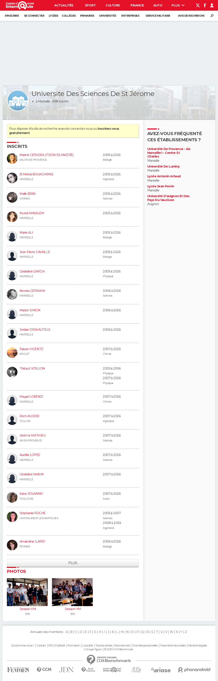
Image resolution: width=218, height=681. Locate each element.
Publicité (60, 645)
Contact (41, 645)
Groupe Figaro (93, 649)
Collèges (69, 15)
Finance (137, 5)
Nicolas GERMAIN (32, 291)
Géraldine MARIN (32, 474)
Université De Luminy (163, 166)
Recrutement (123, 645)
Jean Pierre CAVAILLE (35, 252)
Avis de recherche (191, 15)
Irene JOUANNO (31, 494)
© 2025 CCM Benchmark (118, 649)
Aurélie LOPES (30, 455)
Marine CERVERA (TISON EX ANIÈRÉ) (46, 155)
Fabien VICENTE (31, 349)
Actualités (63, 5)
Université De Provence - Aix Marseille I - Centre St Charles (168, 152)
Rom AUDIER (29, 416)
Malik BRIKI (28, 194)
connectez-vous (81, 129)
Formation (74, 645)
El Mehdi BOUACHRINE (36, 174)
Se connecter (34, 15)
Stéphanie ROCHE (33, 513)
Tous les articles (104, 645)
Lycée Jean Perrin (160, 186)
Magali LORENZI (31, 397)
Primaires (87, 15)
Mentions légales (197, 645)
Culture (113, 5)
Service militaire (158, 15)
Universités (107, 15)
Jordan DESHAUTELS (35, 330)
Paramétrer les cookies (173, 645)
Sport (90, 5)
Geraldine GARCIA (32, 271)
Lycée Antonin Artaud (164, 176)
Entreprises (130, 15)
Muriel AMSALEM (32, 213)
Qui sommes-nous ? (22, 645)
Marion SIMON (30, 310)
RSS (50, 645)
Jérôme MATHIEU (33, 435)
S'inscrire (12, 15)
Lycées (53, 15)
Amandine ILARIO (32, 541)
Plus (178, 5)
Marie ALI (26, 232)
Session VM (28, 609)
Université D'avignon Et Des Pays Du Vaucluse (168, 198)
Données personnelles (145, 645)
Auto (157, 5)
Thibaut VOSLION (32, 368)
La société (87, 645)
